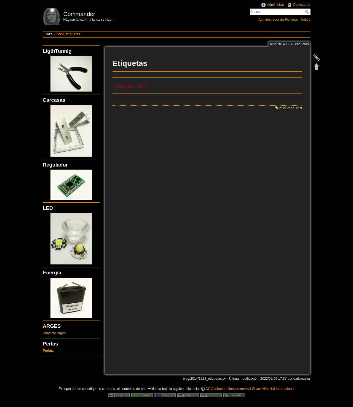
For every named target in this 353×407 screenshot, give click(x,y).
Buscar (307, 12)
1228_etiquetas (68, 34)
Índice (305, 20)
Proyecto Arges (54, 333)
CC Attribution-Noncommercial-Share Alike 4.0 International (249, 389)
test (142, 86)
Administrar (275, 5)
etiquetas (124, 86)
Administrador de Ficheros (278, 20)
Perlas (48, 351)
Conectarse (301, 5)
